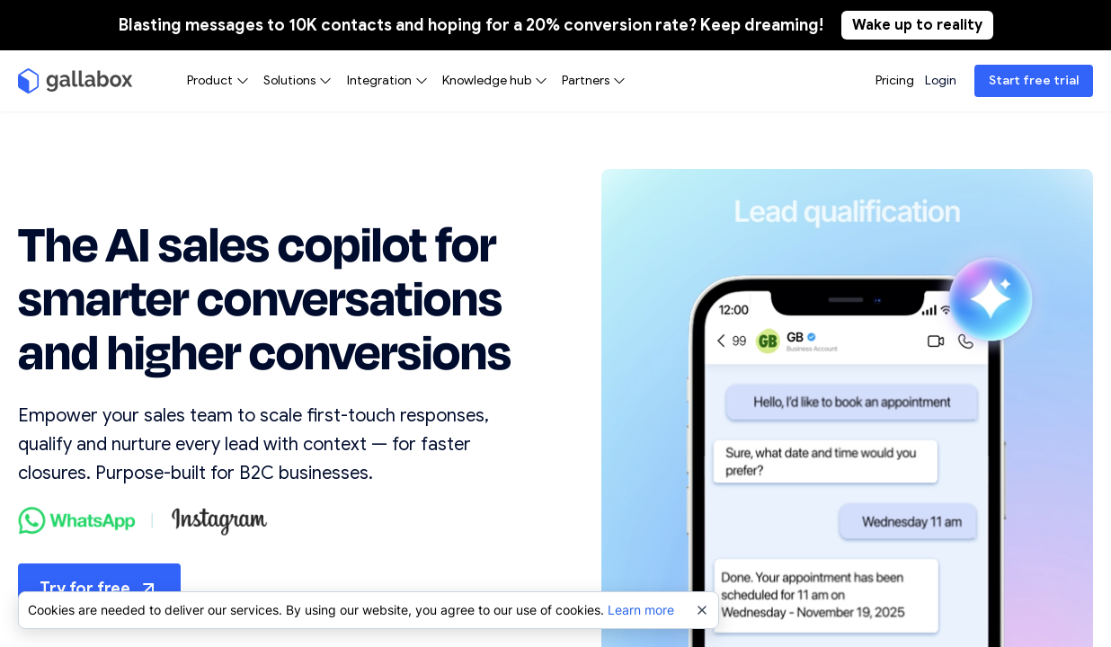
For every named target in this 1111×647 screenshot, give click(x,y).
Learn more (641, 609)
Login (940, 80)
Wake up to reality (917, 25)
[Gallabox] (75, 80)
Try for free (99, 588)
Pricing (894, 80)
